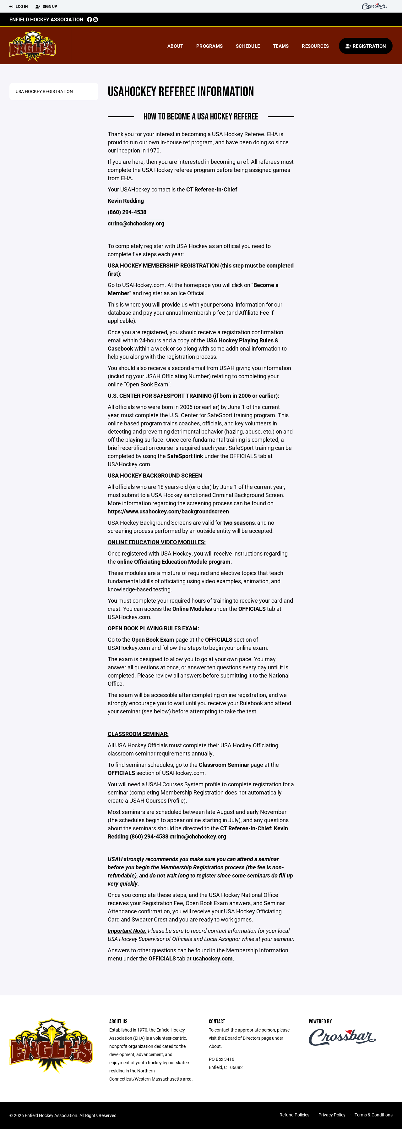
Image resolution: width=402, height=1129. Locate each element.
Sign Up (46, 6)
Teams (281, 46)
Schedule (248, 46)
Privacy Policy (331, 1115)
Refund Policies (294, 1115)
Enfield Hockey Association (46, 19)
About (175, 46)
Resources (315, 46)
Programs (209, 46)
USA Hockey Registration (44, 91)
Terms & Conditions (374, 1115)
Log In (18, 6)
